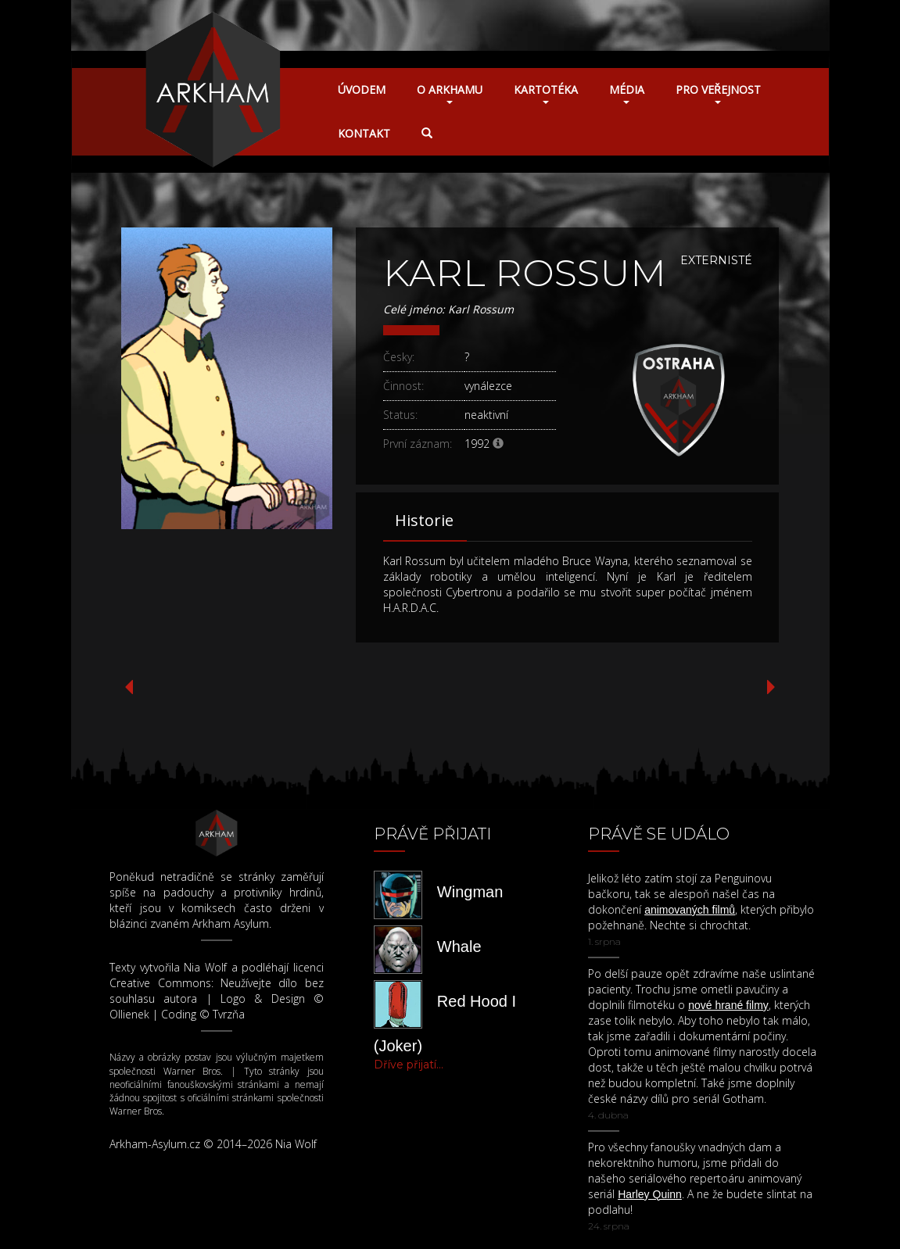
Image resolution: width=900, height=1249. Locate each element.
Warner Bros (192, 1071)
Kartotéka (546, 93)
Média (626, 93)
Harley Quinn (650, 1194)
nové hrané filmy (728, 1005)
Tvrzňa (229, 1014)
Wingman (470, 891)
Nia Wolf (205, 967)
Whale (459, 946)
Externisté (716, 260)
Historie (424, 520)
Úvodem (361, 89)
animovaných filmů (689, 910)
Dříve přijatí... (408, 1065)
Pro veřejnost (718, 93)
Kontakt (364, 133)
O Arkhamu (449, 93)
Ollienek (129, 1014)
